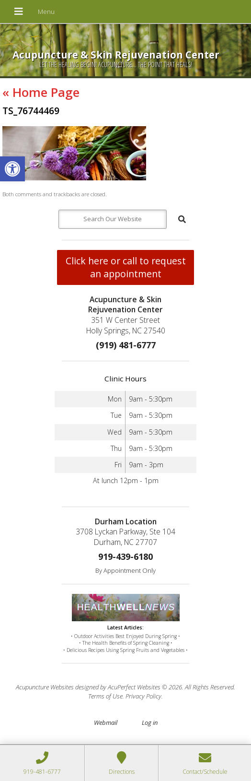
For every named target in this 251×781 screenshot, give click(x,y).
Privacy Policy (143, 696)
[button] (12, 168)
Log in (150, 722)
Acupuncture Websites (45, 687)
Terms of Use (105, 696)
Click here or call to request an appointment (126, 267)
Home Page (41, 92)
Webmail (105, 722)
